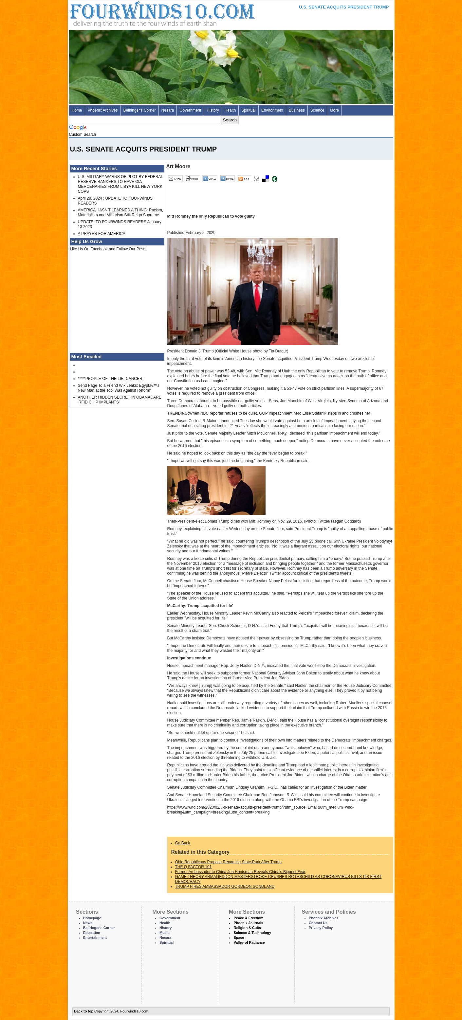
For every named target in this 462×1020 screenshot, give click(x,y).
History (213, 110)
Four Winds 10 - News (134, 13)
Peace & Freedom (249, 918)
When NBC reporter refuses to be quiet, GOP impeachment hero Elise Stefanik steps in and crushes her (279, 413)
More (334, 110)
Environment (272, 110)
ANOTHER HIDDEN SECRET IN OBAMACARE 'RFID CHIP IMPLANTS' (119, 399)
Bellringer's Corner (139, 110)
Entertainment (95, 937)
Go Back (182, 843)
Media (164, 933)
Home (77, 110)
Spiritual (248, 110)
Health (230, 110)
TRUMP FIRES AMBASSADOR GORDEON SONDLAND (225, 886)
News (87, 923)
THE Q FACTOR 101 (193, 867)
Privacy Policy (321, 928)
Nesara (167, 110)
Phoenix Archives (103, 110)
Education (91, 933)
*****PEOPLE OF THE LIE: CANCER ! (111, 378)
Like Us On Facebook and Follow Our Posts (108, 249)
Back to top (83, 1011)
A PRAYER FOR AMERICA (101, 233)
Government (190, 110)
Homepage (92, 918)
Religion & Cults (247, 928)
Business (297, 110)
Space (239, 937)
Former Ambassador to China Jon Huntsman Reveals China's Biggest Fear (240, 871)
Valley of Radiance (249, 942)
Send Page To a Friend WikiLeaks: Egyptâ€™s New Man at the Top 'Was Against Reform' (118, 388)
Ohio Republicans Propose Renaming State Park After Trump (228, 862)
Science (317, 110)
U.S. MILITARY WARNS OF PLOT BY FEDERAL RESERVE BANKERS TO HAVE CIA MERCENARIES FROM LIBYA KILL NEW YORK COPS (120, 184)
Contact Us (318, 923)
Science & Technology (252, 933)
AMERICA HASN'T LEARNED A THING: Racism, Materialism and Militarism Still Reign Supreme (120, 212)
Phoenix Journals (248, 923)
